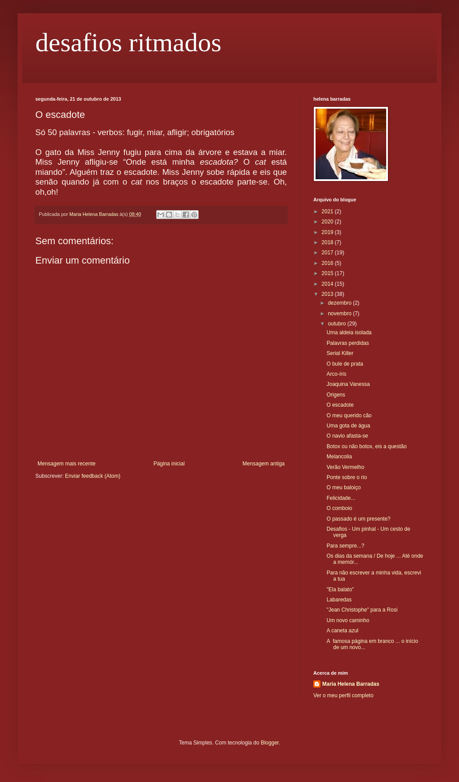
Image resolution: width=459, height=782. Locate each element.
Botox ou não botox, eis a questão (366, 446)
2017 (328, 252)
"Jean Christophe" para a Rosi (362, 610)
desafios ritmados (128, 42)
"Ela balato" (340, 589)
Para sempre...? (345, 546)
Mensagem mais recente (66, 464)
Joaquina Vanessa (348, 384)
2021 (328, 211)
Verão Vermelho (345, 467)
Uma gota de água (348, 426)
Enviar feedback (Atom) (92, 476)
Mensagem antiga (264, 464)
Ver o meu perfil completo (343, 695)
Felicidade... (341, 498)
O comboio (339, 508)
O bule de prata (345, 364)
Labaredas (339, 600)
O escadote (340, 405)
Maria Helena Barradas (350, 684)
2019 (328, 232)
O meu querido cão (349, 415)
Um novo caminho (348, 620)
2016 (328, 263)
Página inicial (169, 464)
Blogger (270, 743)
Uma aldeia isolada (349, 332)
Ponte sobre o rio (347, 477)
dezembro (340, 303)
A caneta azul (342, 630)
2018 (328, 242)
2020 (328, 222)
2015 (328, 273)
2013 (328, 294)
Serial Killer (340, 353)
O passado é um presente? (359, 519)
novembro (340, 313)
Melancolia (339, 456)
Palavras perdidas (348, 343)
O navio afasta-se (347, 436)
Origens (336, 395)
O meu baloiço (344, 487)
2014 (328, 284)
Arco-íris (336, 374)
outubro (337, 324)
